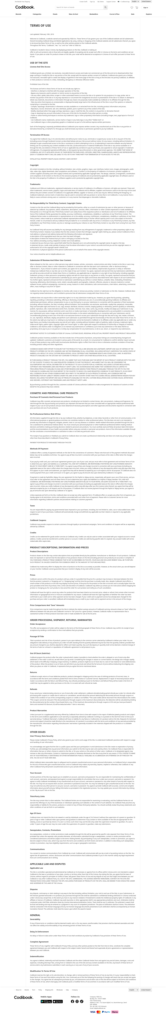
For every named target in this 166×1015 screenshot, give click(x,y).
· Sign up (92, 2)
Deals (55, 14)
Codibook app (125, 2)
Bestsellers (94, 14)
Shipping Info (49, 990)
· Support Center (111, 2)
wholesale (60, 990)
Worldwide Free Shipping (22, 2)
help (67, 990)
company (75, 990)
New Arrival (73, 14)
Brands (18, 14)
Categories (37, 14)
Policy (40, 990)
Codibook (25, 7)
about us (18, 990)
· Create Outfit (83, 2)
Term (33, 990)
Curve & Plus (114, 14)
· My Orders (100, 2)
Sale (132, 14)
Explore (149, 14)
